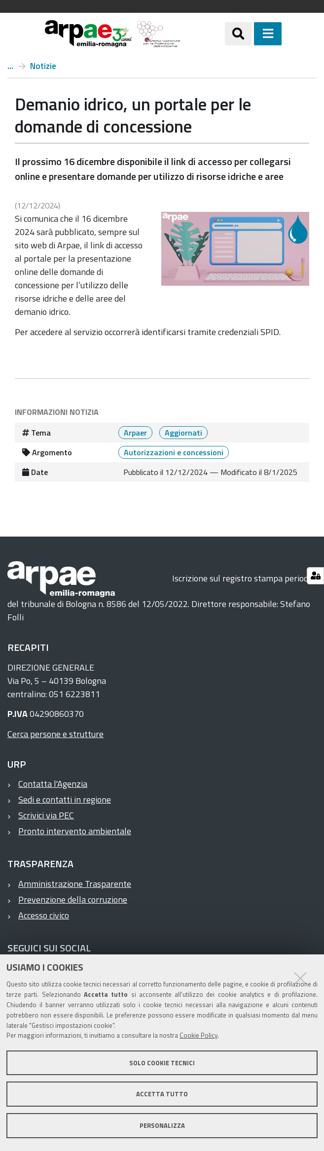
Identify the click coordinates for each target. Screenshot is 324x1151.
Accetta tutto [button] (162, 1094)
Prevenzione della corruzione (72, 899)
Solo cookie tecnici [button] (162, 1063)
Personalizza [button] (162, 1125)
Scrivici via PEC (46, 815)
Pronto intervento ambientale (74, 831)
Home (10, 66)
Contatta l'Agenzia (52, 783)
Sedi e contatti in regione (64, 799)
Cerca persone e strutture (55, 734)
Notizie (43, 66)
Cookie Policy (198, 1035)
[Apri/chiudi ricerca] (238, 33)
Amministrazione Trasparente (74, 883)
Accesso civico (43, 915)
